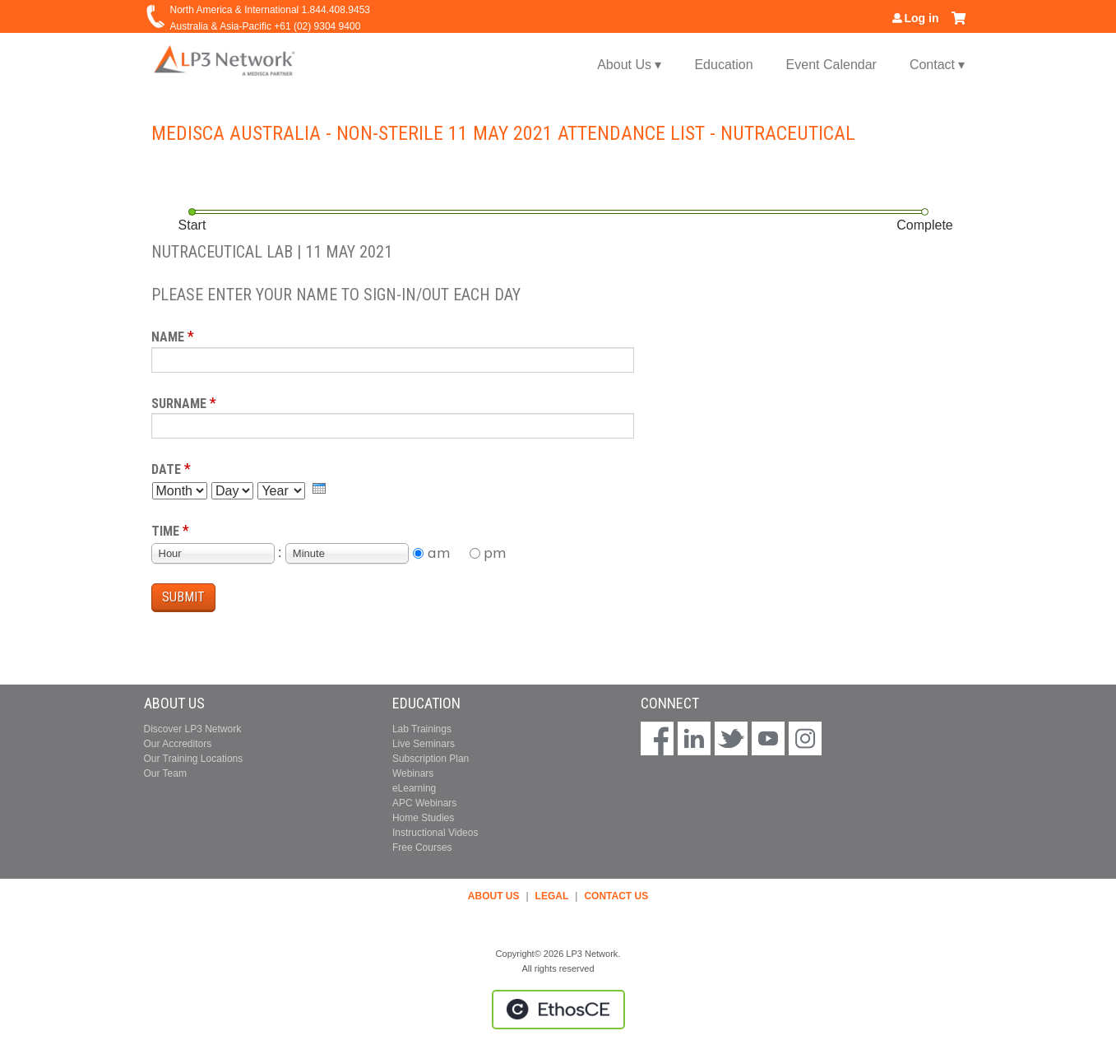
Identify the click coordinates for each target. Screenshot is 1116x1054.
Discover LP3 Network (193, 729)
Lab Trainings (421, 729)
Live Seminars (423, 744)
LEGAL (552, 896)
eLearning (414, 788)
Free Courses (422, 847)
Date (166, 469)
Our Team (165, 773)
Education (723, 65)
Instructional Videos (435, 832)
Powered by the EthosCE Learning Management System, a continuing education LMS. (558, 1009)
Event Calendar (831, 65)
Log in (922, 18)
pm (495, 552)
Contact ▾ (938, 65)
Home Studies (423, 818)
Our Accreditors (178, 744)
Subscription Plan (430, 758)
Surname (178, 403)
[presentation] (319, 488)
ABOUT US (494, 896)
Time (165, 531)
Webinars (412, 773)
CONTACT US (616, 896)
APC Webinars (424, 803)
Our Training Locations (193, 758)
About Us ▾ (629, 65)
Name (167, 337)
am (439, 552)
